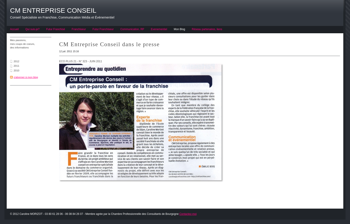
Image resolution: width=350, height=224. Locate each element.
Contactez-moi (187, 214)
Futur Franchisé (55, 29)
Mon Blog (179, 29)
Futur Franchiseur (103, 29)
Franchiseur (79, 29)
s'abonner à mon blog (26, 77)
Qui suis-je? (32, 29)
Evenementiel (159, 29)
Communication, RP (132, 29)
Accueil (14, 29)
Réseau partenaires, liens (207, 29)
